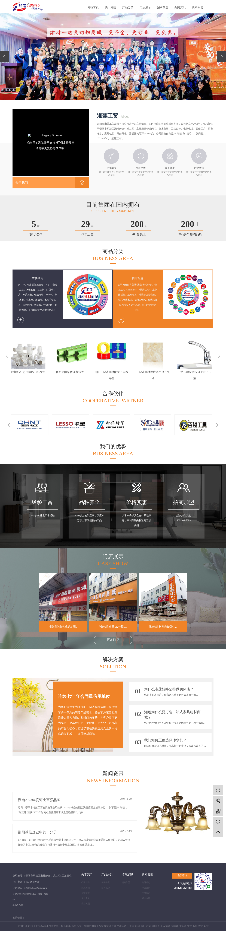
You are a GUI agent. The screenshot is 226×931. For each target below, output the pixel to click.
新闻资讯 (180, 7)
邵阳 (137, 926)
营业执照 (85, 903)
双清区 (166, 926)
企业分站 (17, 894)
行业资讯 (146, 887)
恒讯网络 (66, 926)
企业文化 (85, 898)
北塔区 (182, 926)
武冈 (148, 926)
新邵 (195, 926)
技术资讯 (146, 893)
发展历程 (85, 887)
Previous (7, 356)
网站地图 (26, 894)
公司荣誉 (85, 893)
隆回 (154, 926)
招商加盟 (162, 7)
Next (219, 356)
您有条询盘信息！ (44, 900)
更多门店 (113, 640)
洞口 (143, 926)
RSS (34, 894)
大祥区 (174, 926)
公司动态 (146, 882)
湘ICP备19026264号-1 (36, 926)
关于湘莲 (110, 7)
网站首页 (93, 7)
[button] (106, 94)
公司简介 (85, 882)
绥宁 (200, 926)
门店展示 (145, 7)
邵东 (189, 926)
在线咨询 (182, 875)
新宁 (206, 926)
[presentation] (4, 56)
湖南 (132, 926)
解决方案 (146, 898)
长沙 (159, 926)
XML (40, 894)
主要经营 (105, 882)
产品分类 (127, 7)
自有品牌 (105, 887)
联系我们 (197, 7)
